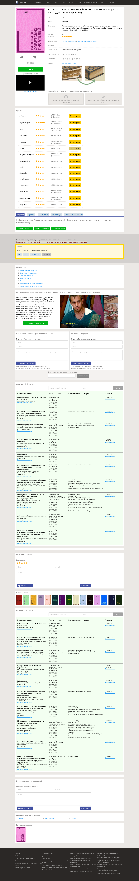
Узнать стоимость (42, 228)
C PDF (102, 2)
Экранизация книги (30, 84)
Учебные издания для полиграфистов (82, 853)
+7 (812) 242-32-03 (110, 465)
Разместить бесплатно (80, 363)
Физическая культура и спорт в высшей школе (55, 862)
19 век (63, 2)
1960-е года (49, 819)
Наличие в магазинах (27, 281)
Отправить (85, 586)
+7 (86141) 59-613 (110, 441)
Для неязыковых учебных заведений (108, 858)
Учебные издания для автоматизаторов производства (109, 865)
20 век (71, 2)
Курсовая (72, 41)
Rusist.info (23, 2)
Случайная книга (90, 2)
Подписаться (83, 376)
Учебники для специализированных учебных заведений (108, 861)
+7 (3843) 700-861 (110, 494)
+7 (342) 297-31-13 (110, 454)
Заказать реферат (24, 228)
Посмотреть (75, 116)
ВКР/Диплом (81, 41)
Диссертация (92, 41)
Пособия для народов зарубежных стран (83, 869)
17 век (47, 2)
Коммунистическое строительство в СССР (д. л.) (28, 864)
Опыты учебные (75, 856)
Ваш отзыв (20, 560)
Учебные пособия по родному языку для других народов (83, 865)
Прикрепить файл (24, 586)
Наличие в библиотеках (28, 273)
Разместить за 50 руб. (26, 363)
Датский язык (46, 856)
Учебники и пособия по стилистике (81, 871)
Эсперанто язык (47, 853)
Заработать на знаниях (74, 215)
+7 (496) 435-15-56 (110, 411)
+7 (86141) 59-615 (110, 439)
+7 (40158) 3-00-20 (110, 530)
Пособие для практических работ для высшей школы (54, 868)
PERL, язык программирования (25, 858)
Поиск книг (37, 2)
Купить (30, 69)
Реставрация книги (69, 63)
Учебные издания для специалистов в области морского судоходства (109, 870)
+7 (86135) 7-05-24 (110, 514)
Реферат (65, 41)
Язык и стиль (19, 861)
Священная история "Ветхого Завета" (109, 873)
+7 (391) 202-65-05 (110, 424)
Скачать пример (59, 228)
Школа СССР (19, 853)
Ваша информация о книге (26, 786)
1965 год (21, 819)
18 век (55, 2)
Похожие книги (25, 278)
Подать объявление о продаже (83, 339)
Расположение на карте (24, 402)
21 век (78, 2)
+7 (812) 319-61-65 (110, 480)
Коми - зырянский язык (22, 868)
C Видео (111, 2)
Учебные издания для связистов (52, 865)
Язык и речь (46, 858)
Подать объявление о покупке (28, 339)
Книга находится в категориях (31, 286)
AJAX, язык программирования (25, 856)
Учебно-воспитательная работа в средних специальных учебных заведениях (80, 860)
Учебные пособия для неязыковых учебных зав (108, 854)
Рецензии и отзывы (27, 276)
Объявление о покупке (28, 270)
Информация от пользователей (31, 283)
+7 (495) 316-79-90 (110, 397)
